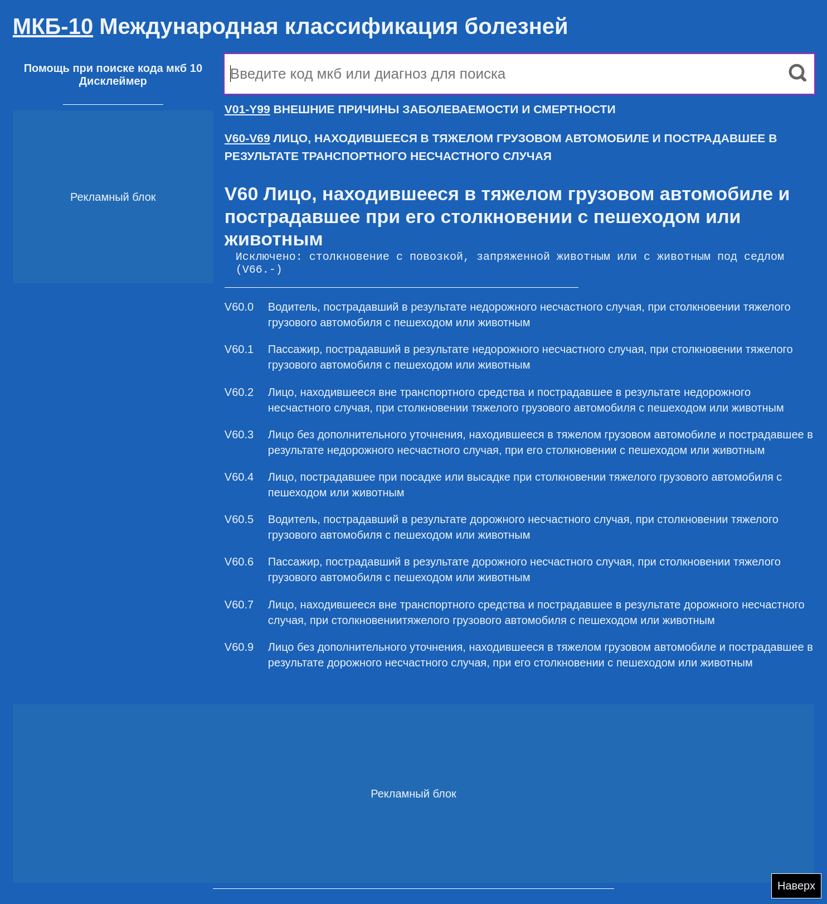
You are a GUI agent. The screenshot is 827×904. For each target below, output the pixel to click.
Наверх (796, 885)
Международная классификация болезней (290, 26)
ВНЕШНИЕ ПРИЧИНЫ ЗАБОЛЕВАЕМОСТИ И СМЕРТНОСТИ (420, 109)
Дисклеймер (113, 81)
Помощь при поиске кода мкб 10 (113, 68)
